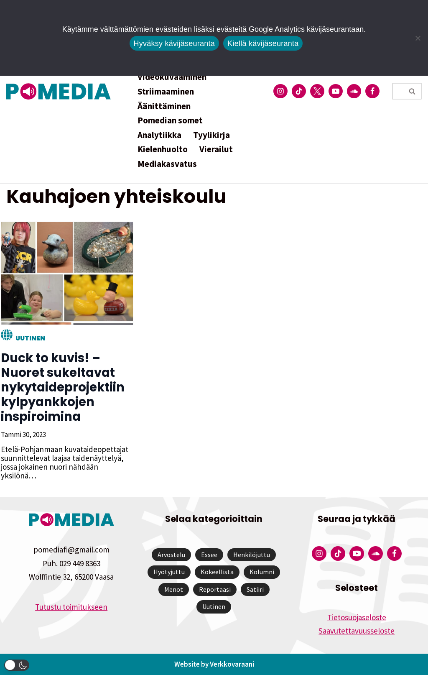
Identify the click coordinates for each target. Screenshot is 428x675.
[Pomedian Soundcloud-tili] (354, 91)
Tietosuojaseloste (356, 617)
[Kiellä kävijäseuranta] (417, 38)
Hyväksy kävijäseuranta (174, 43)
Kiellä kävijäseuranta (262, 43)
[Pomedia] (60, 91)
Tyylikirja (211, 135)
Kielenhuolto (163, 149)
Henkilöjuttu (251, 554)
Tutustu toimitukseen (71, 607)
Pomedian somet (170, 120)
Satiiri (255, 589)
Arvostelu (171, 554)
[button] (16, 665)
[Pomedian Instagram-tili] (280, 91)
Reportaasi (215, 589)
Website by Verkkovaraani (214, 664)
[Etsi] (397, 91)
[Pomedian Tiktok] (299, 91)
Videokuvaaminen (172, 76)
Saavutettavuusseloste (356, 631)
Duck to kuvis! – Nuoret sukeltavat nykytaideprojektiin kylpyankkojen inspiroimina (62, 387)
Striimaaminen (166, 91)
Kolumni (262, 572)
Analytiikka (159, 135)
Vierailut (216, 149)
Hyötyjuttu (169, 572)
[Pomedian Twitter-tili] (317, 91)
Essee (209, 554)
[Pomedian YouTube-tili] (336, 91)
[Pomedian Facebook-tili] (372, 91)
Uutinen (29, 338)
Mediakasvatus (167, 163)
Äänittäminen (164, 106)
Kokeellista (217, 572)
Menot (173, 589)
